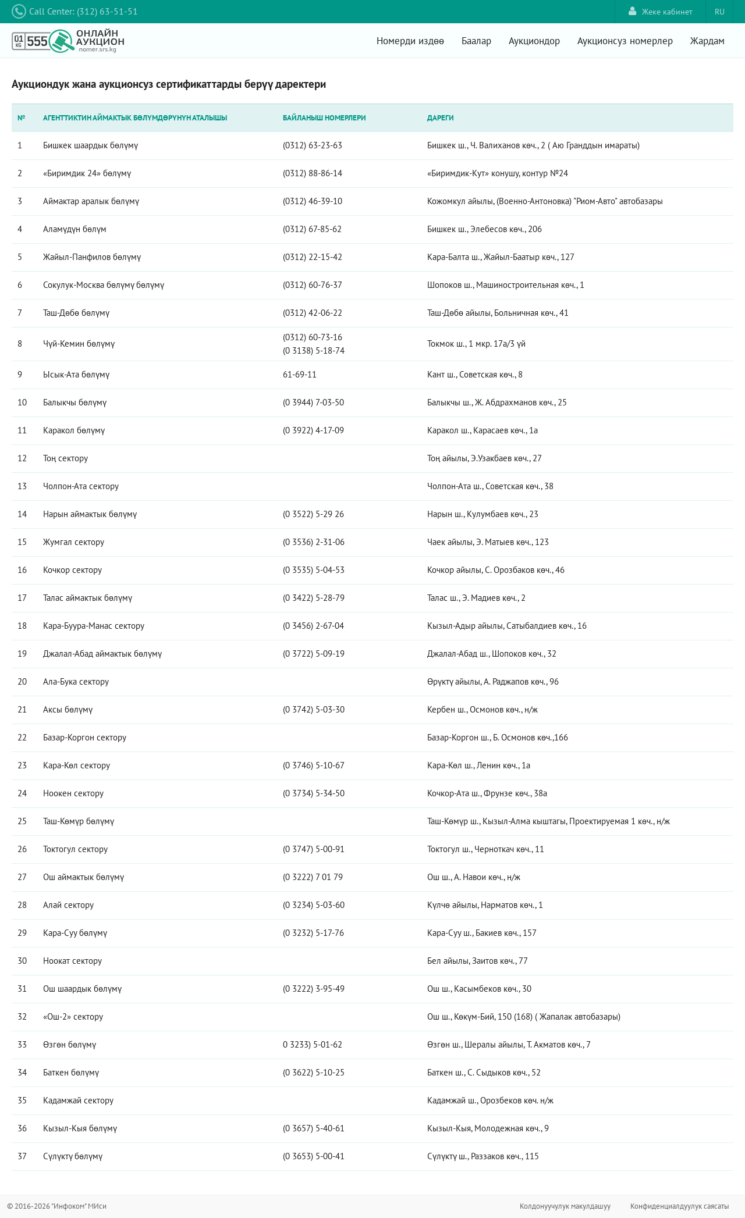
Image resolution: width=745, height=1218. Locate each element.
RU (720, 11)
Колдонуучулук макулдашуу (565, 1206)
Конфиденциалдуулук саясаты (679, 1206)
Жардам (707, 40)
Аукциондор (534, 40)
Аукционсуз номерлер (625, 40)
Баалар (476, 40)
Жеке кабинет (661, 11)
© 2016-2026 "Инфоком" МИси (57, 1206)
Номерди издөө (410, 40)
